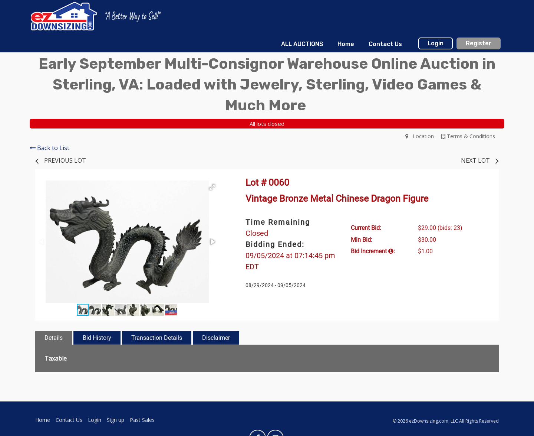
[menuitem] (302, 44)
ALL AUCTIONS (302, 44)
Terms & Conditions (468, 136)
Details (53, 337)
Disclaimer (216, 337)
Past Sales (142, 419)
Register (478, 43)
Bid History (97, 337)
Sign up (115, 419)
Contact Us (385, 44)
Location (419, 136)
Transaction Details (156, 337)
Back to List (49, 148)
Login (436, 43)
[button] (212, 187)
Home (345, 44)
